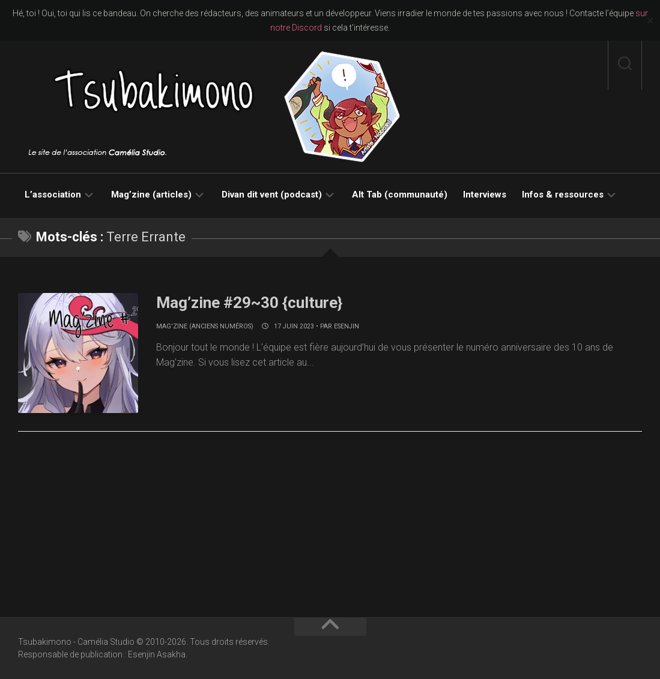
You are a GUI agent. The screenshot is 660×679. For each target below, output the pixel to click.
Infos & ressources (563, 194)
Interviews (484, 194)
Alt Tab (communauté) (399, 194)
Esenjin (346, 326)
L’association (53, 194)
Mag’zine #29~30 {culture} (249, 303)
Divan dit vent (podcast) (272, 194)
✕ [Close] (650, 20)
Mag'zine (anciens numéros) (204, 326)
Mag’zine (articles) (151, 194)
